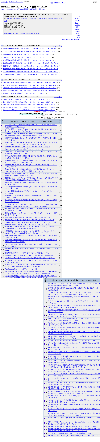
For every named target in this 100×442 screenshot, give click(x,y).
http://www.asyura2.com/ (50, 112)
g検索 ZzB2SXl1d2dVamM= (58, 3)
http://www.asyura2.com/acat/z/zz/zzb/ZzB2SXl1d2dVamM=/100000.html (23, 9)
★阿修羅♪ (4, 2)
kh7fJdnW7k (51, 18)
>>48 (5, 21)
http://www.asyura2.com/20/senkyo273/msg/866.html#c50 (21, 33)
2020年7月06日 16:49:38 (39, 18)
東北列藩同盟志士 (19, 18)
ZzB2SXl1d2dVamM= (16, 2)
